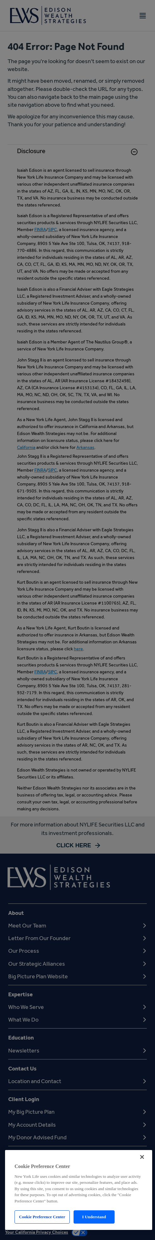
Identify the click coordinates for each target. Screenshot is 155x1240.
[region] (78, 1190)
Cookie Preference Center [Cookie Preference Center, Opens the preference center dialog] (42, 1216)
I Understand (94, 1216)
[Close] (142, 1157)
